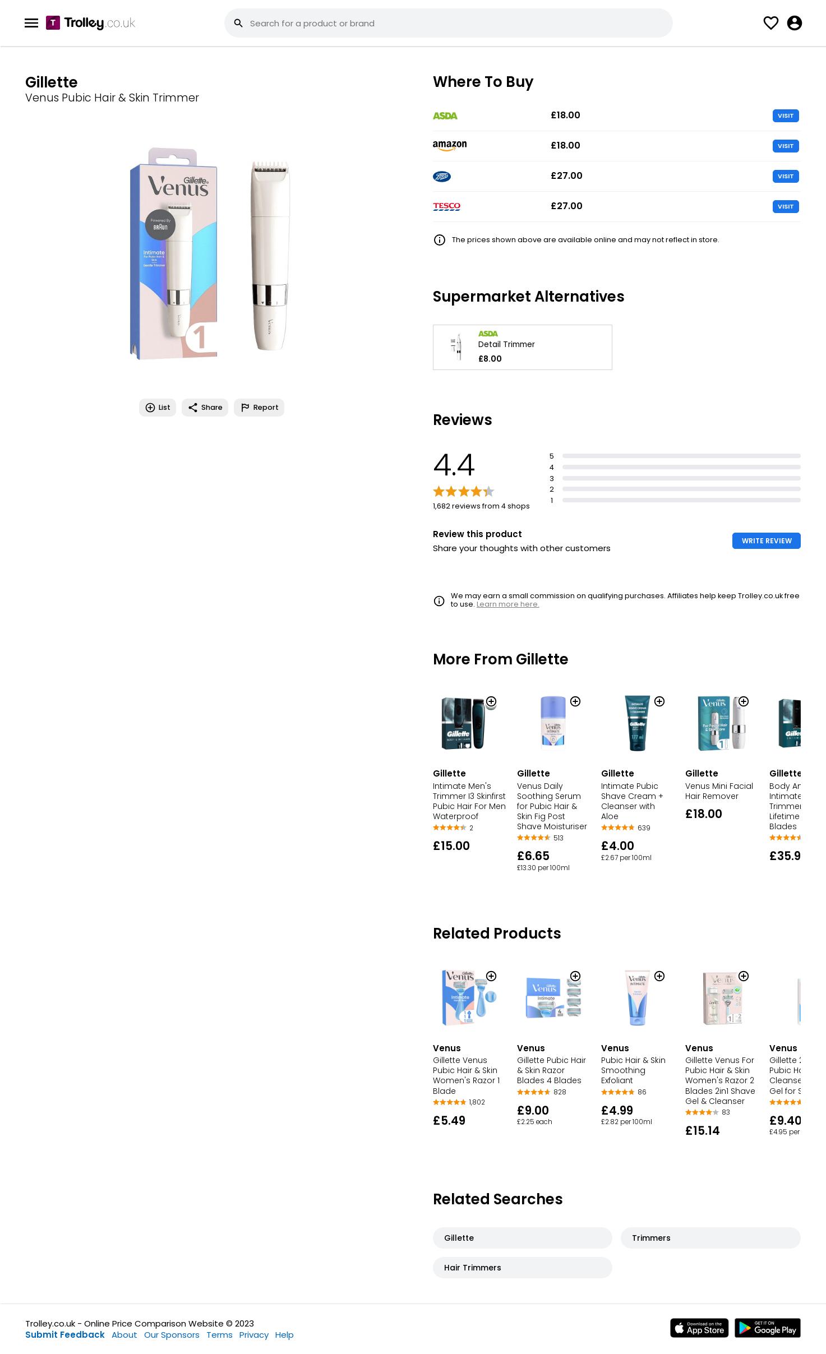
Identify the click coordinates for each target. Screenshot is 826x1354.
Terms (219, 1335)
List (157, 407)
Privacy (254, 1335)
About (124, 1335)
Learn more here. (508, 604)
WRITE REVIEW (767, 541)
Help (284, 1335)
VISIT (786, 115)
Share (205, 407)
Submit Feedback (65, 1335)
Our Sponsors (172, 1335)
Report (259, 407)
